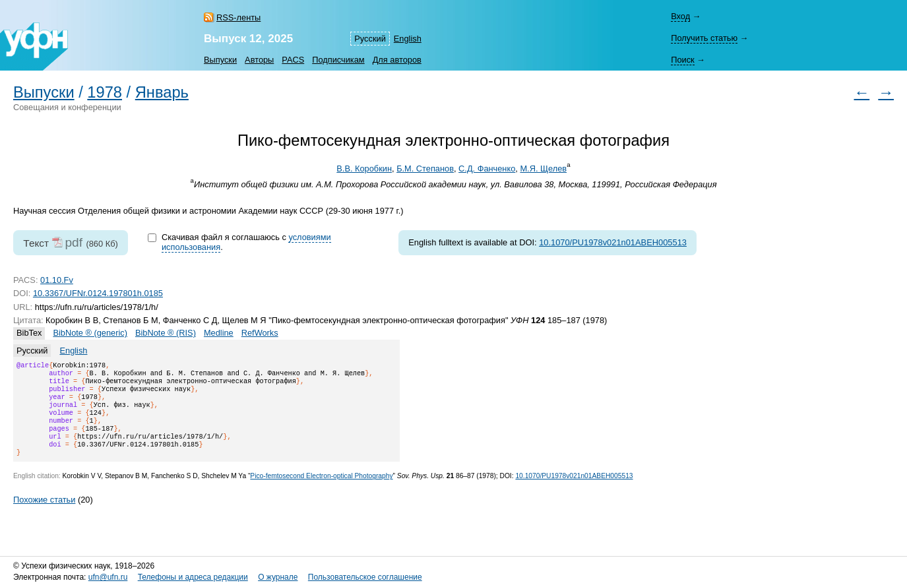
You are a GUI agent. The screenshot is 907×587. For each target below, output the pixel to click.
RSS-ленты (238, 17)
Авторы (259, 60)
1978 (104, 92)
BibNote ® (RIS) (165, 333)
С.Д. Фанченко (486, 168)
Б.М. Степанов (425, 168)
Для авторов (397, 60)
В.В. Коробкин (364, 168)
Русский (369, 39)
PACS (293, 60)
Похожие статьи (44, 515)
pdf (73, 242)
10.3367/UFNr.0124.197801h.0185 (98, 293)
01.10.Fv (56, 280)
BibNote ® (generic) (90, 333)
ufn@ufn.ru (108, 577)
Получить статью (704, 38)
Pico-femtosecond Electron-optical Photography (321, 491)
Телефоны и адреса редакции (193, 577)
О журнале (277, 577)
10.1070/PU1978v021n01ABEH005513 (613, 242)
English (408, 39)
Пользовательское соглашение (365, 577)
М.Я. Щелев (543, 168)
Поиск (682, 60)
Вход (680, 16)
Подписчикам (338, 60)
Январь (162, 92)
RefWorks (259, 333)
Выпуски (220, 60)
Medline (219, 333)
